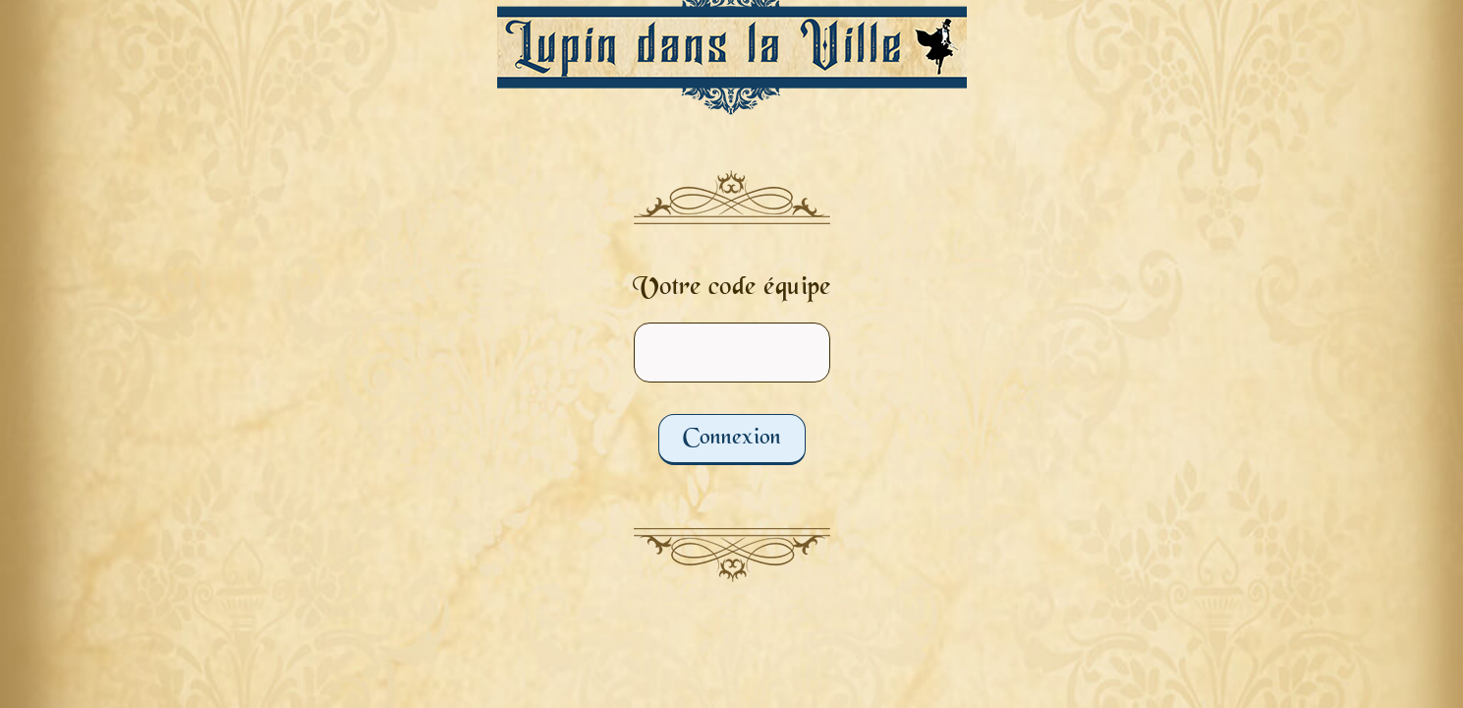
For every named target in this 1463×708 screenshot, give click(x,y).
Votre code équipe (732, 288)
